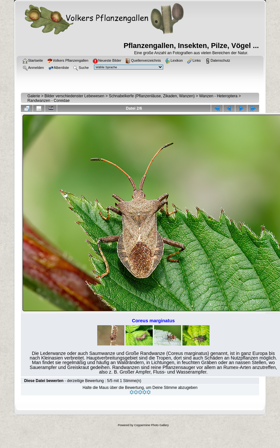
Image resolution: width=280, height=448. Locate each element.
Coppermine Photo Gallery (151, 425)
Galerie (33, 96)
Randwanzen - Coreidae (48, 100)
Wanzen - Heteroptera (218, 96)
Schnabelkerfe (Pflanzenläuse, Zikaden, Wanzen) (151, 96)
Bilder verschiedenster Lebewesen (74, 96)
